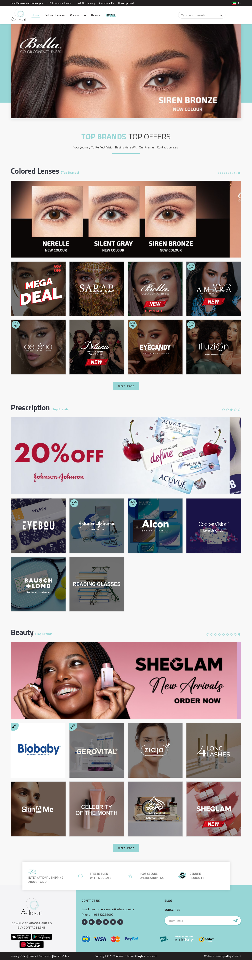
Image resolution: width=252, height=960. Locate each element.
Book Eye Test (126, 3)
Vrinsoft (236, 956)
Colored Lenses (55, 15)
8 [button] (235, 634)
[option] (126, 71)
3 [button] (227, 173)
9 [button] (239, 634)
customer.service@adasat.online (112, 909)
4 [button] (231, 173)
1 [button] (219, 173)
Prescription (78, 15)
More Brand (126, 386)
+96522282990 (103, 914)
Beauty (96, 15)
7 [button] (231, 634)
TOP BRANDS (103, 136)
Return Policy (61, 956)
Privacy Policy (19, 956)
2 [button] (223, 173)
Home (36, 15)
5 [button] (235, 173)
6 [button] (239, 173)
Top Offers (149, 136)
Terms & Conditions (40, 956)
